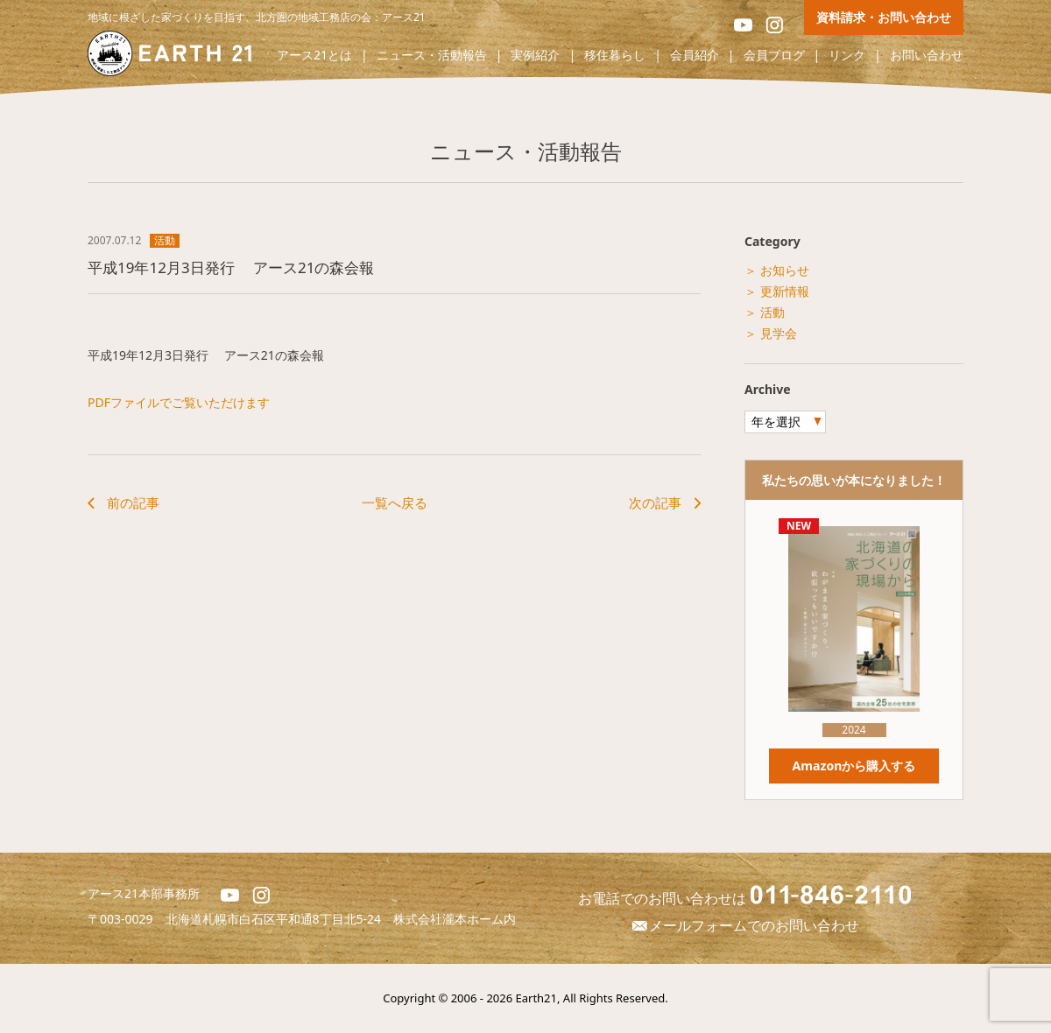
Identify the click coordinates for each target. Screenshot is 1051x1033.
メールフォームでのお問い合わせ (744, 925)
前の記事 (133, 502)
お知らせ (784, 270)
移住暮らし (614, 55)
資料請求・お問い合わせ (883, 17)
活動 (164, 241)
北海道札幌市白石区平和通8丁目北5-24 (280, 918)
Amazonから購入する (854, 765)
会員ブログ (774, 55)
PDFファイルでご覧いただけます (179, 402)
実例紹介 (535, 55)
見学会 (778, 333)
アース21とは (314, 55)
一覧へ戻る (394, 502)
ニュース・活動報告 (432, 55)
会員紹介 (694, 55)
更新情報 (784, 291)
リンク (847, 55)
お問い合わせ (926, 55)
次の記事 (655, 502)
